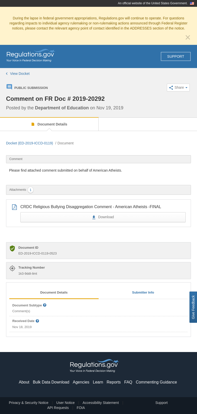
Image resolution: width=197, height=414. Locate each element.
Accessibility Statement (101, 403)
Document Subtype (29, 305)
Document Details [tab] (54, 292)
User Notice (65, 403)
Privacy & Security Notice (28, 403)
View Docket (18, 74)
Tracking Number (31, 267)
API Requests (58, 408)
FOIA (81, 408)
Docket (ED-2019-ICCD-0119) (29, 143)
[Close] (188, 37)
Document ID (28, 247)
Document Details (51, 124)
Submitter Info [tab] (143, 292)
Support (175, 56)
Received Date (26, 321)
